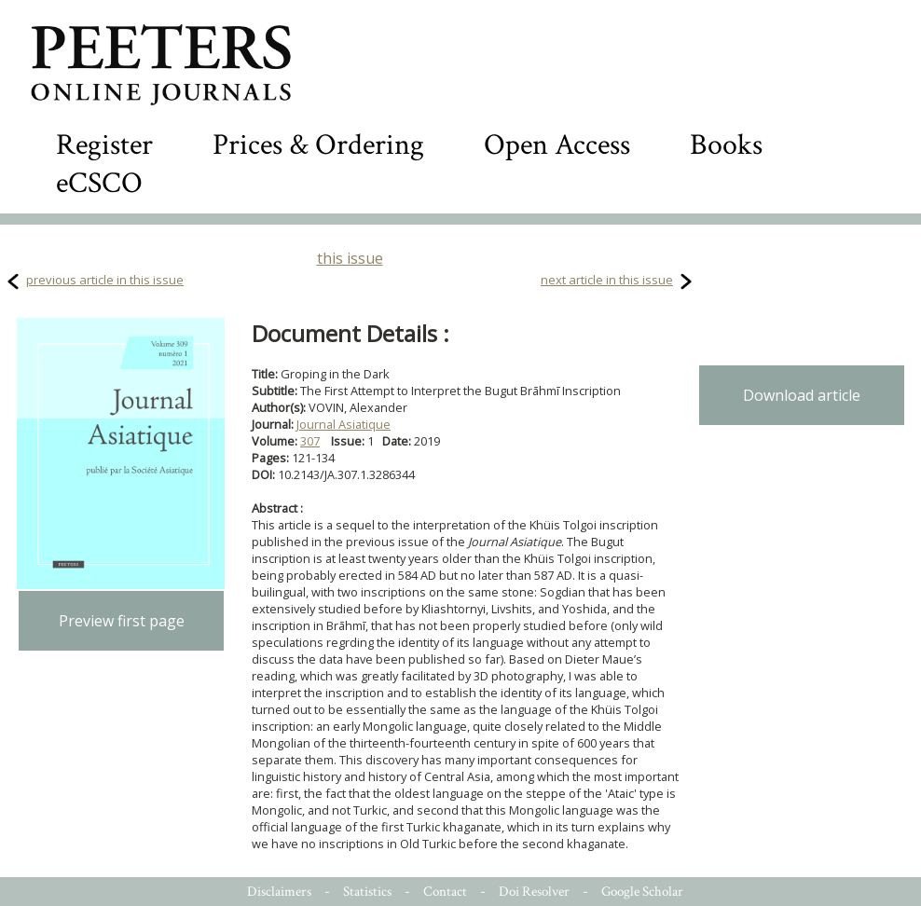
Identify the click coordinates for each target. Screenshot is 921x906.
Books (726, 145)
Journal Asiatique (343, 424)
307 (310, 440)
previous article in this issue (105, 279)
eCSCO (99, 183)
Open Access (557, 145)
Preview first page (122, 621)
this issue (350, 258)
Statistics (367, 891)
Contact (445, 891)
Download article (801, 395)
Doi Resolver (534, 891)
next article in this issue (607, 279)
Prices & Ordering (318, 145)
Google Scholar (642, 891)
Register (104, 145)
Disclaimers (279, 891)
